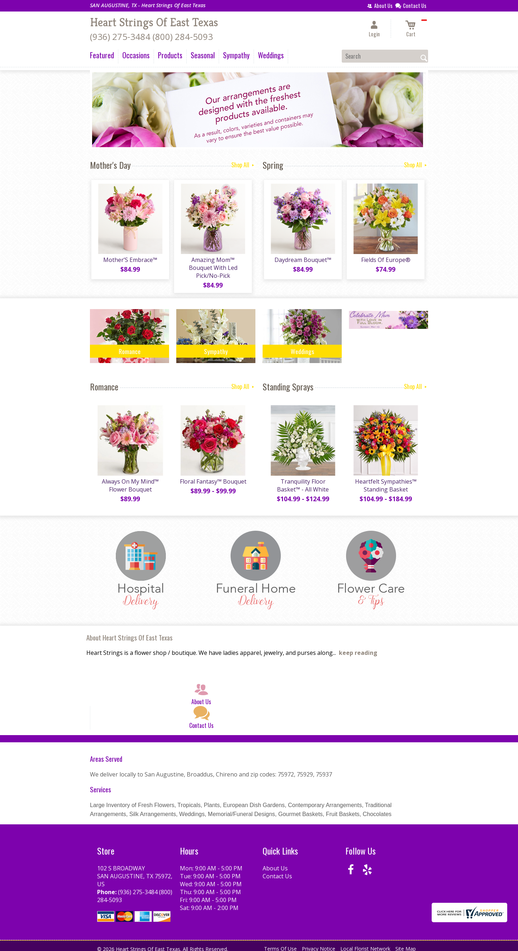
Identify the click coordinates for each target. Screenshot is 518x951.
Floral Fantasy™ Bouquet (212, 476)
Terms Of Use (280, 943)
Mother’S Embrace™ (129, 261)
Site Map (405, 943)
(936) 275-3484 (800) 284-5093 (151, 36)
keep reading (358, 648)
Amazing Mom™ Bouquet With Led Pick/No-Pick (212, 265)
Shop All (243, 164)
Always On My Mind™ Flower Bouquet (129, 480)
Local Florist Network (365, 943)
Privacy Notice (318, 943)
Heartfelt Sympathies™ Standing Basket (385, 480)
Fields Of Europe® (385, 261)
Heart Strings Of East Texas (154, 22)
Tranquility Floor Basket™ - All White (302, 480)
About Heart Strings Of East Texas (129, 632)
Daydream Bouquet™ (302, 261)
